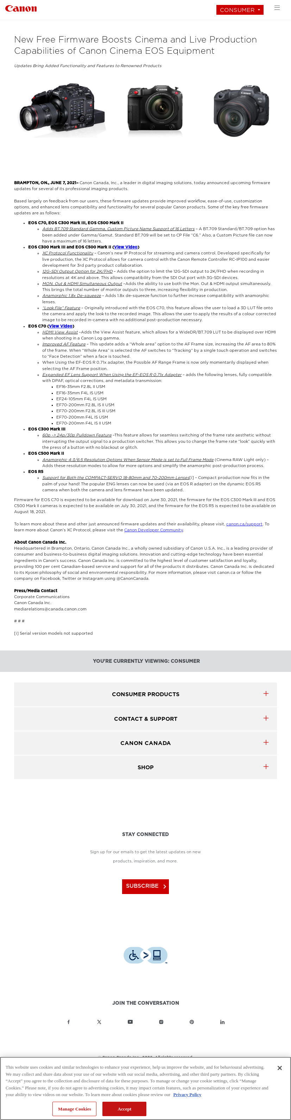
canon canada (145, 743)
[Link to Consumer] (21, 7)
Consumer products (145, 694)
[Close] (279, 1068)
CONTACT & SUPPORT (145, 719)
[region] (145, 1088)
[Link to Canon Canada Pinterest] (192, 1020)
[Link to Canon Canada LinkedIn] (222, 1020)
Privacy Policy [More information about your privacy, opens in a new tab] (187, 1094)
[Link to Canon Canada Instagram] (161, 1020)
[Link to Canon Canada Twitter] (99, 1020)
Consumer (237, 10)
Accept (124, 1109)
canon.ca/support (244, 524)
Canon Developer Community (153, 530)
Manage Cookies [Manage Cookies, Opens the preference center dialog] (74, 1109)
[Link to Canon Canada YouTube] (130, 1020)
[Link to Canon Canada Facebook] (69, 1020)
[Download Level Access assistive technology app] (145, 953)
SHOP (146, 767)
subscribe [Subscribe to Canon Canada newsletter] (146, 885)
